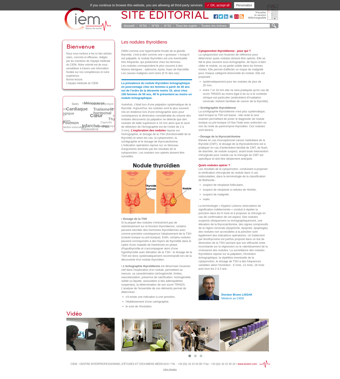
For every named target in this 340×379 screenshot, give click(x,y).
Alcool (85, 119)
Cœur (98, 115)
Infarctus (92, 125)
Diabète (91, 112)
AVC (94, 119)
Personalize (244, 5)
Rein (64, 108)
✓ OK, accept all (218, 5)
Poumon (71, 122)
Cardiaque (78, 108)
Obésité (79, 116)
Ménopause (95, 103)
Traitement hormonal (104, 111)
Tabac (79, 111)
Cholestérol (90, 129)
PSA (106, 126)
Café (111, 116)
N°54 (143, 25)
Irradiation (90, 115)
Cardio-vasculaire (74, 127)
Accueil (129, 25)
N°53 (155, 25)
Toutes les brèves (213, 25)
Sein (75, 103)
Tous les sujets (186, 25)
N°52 (167, 25)
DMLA (71, 117)
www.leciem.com (247, 363)
